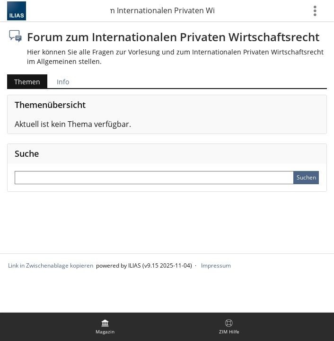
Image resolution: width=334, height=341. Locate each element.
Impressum (216, 265)
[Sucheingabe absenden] (306, 177)
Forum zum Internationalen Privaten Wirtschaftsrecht (162, 10)
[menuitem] (105, 327)
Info (63, 81)
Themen (27, 81)
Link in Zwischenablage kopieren (50, 265)
